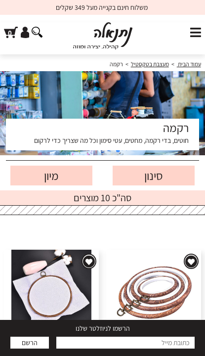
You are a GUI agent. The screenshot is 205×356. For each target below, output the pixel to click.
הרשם (30, 342)
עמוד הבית (189, 64)
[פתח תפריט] (195, 33)
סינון (153, 175)
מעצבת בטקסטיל (150, 64)
